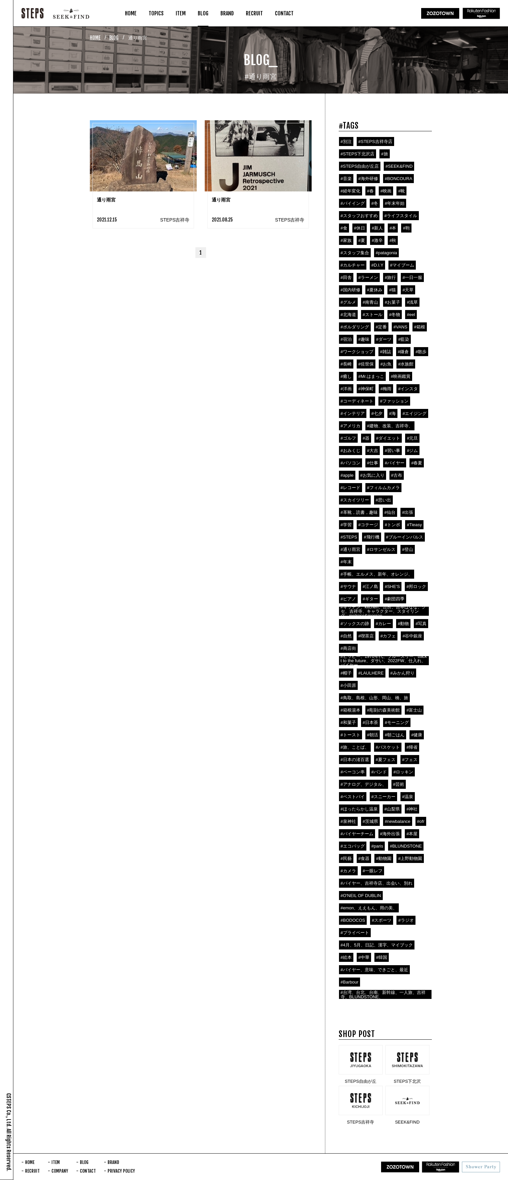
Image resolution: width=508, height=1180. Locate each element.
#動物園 (383, 858)
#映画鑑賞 (400, 376)
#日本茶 (370, 722)
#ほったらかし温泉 (359, 809)
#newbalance (397, 821)
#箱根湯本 (350, 710)
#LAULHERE (371, 673)
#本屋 (411, 833)
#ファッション (394, 401)
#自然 (346, 635)
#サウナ (348, 586)
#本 (392, 228)
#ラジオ (405, 920)
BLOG (114, 37)
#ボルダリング (355, 326)
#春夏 (416, 462)
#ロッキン (403, 771)
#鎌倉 (403, 351)
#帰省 (411, 747)
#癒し (346, 376)
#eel (411, 314)
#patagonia (386, 252)
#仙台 (389, 512)
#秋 (392, 240)
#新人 (377, 228)
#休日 (359, 228)
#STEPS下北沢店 (358, 153)
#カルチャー (353, 265)
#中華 (363, 957)
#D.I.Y (377, 265)
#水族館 (405, 363)
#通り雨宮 (350, 549)
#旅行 (390, 277)
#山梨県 (392, 809)
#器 (366, 438)
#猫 (392, 289)
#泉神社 (348, 821)
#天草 (407, 289)
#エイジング (414, 413)
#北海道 (348, 314)
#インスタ (408, 388)
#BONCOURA (398, 178)
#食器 (363, 858)
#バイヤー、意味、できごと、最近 (374, 969)
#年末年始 (394, 203)
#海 (392, 413)
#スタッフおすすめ (359, 215)
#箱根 (419, 326)
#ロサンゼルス (381, 549)
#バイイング (353, 203)
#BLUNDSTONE (406, 846)
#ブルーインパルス (404, 537)
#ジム (412, 450)
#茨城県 (370, 821)
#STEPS (349, 537)
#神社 (411, 809)
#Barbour (349, 982)
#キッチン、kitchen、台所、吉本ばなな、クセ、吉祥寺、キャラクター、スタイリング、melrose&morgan (383, 611)
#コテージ (368, 524)
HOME (95, 37)
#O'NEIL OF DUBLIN (361, 895)
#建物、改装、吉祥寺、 (390, 425)
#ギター (370, 598)
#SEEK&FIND (398, 166)
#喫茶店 (366, 635)
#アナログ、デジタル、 (363, 784)
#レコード (350, 487)
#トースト (350, 734)
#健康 (416, 734)
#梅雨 (385, 388)
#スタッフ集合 (355, 252)
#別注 (346, 141)
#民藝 (346, 858)
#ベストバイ (353, 796)
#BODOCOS (353, 920)
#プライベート (355, 932)
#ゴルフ (348, 438)
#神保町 (366, 388)
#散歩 (421, 351)
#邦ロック (416, 586)
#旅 (384, 153)
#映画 (385, 190)
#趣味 (363, 339)
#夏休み (374, 289)
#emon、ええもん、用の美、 (369, 907)
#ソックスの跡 (355, 623)
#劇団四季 (394, 598)
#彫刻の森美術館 (383, 710)
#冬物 (394, 314)
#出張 (407, 512)
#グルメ (348, 302)
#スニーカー (383, 796)
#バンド (379, 771)
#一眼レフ (372, 870)
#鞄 (406, 228)
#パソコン (350, 462)
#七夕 (376, 413)
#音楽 (346, 178)
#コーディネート (357, 401)
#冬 (374, 203)
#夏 (361, 240)
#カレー (383, 623)
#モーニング (397, 722)
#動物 (403, 623)
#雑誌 (385, 351)
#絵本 (346, 957)
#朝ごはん (394, 734)
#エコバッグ (353, 846)
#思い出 (383, 499)
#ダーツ (383, 339)
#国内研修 (350, 289)
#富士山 (414, 710)
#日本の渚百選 (355, 759)
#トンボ (392, 524)
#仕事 (372, 462)
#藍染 (403, 339)
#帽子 (346, 673)
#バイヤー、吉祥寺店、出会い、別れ (376, 883)
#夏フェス (385, 759)
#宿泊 (346, 339)
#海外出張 (390, 833)
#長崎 (346, 363)
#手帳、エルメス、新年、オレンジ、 (376, 574)
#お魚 (385, 363)
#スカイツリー (355, 499)
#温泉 (407, 796)
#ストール (372, 314)
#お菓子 (392, 302)
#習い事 (392, 450)
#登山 (407, 549)
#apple (347, 475)
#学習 (346, 524)
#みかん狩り (402, 673)
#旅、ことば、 (355, 747)
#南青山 (370, 302)
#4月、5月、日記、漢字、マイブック (377, 944)
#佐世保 (366, 363)
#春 (370, 190)
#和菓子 (348, 722)
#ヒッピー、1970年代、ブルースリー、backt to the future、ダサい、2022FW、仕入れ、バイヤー (384, 661)
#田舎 (346, 277)
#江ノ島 (370, 586)
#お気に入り (372, 475)
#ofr (421, 821)
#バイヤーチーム (357, 833)
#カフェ (388, 635)
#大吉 (372, 450)
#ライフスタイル (400, 215)
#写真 (421, 623)
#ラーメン (368, 277)
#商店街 (348, 648)
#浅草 (412, 302)
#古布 (396, 475)
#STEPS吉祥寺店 (375, 141)
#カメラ (348, 870)
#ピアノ (348, 598)
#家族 (346, 240)
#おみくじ (350, 450)
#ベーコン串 (353, 771)
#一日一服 (412, 277)
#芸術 (398, 784)
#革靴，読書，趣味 (359, 512)
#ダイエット (388, 438)
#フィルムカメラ (383, 487)
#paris (377, 846)
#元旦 (412, 438)
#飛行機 (371, 537)
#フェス (409, 759)
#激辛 (377, 240)
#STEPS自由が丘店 (360, 166)
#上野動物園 (410, 858)
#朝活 (372, 734)
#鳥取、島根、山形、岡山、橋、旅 (374, 697)
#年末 (346, 561)
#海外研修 (368, 178)
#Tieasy (414, 524)
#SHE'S (392, 586)
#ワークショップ (357, 351)
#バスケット (388, 747)
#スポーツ (381, 920)
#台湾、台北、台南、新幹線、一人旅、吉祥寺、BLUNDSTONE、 (383, 994)
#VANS (400, 326)
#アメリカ (350, 425)
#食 (344, 228)
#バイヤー (394, 462)
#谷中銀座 (412, 635)
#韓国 (381, 957)
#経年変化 (350, 190)
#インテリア (353, 413)
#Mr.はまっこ (371, 376)
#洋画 (346, 388)
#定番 (381, 326)
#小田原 (348, 685)
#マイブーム (402, 265)
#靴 (401, 190)
